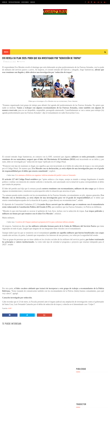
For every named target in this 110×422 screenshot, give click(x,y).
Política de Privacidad (14, 2)
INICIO (6, 54)
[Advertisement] (55, 33)
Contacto (32, 2)
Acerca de (4, 2)
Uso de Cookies (25, 2)
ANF (9, 363)
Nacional (22, 68)
